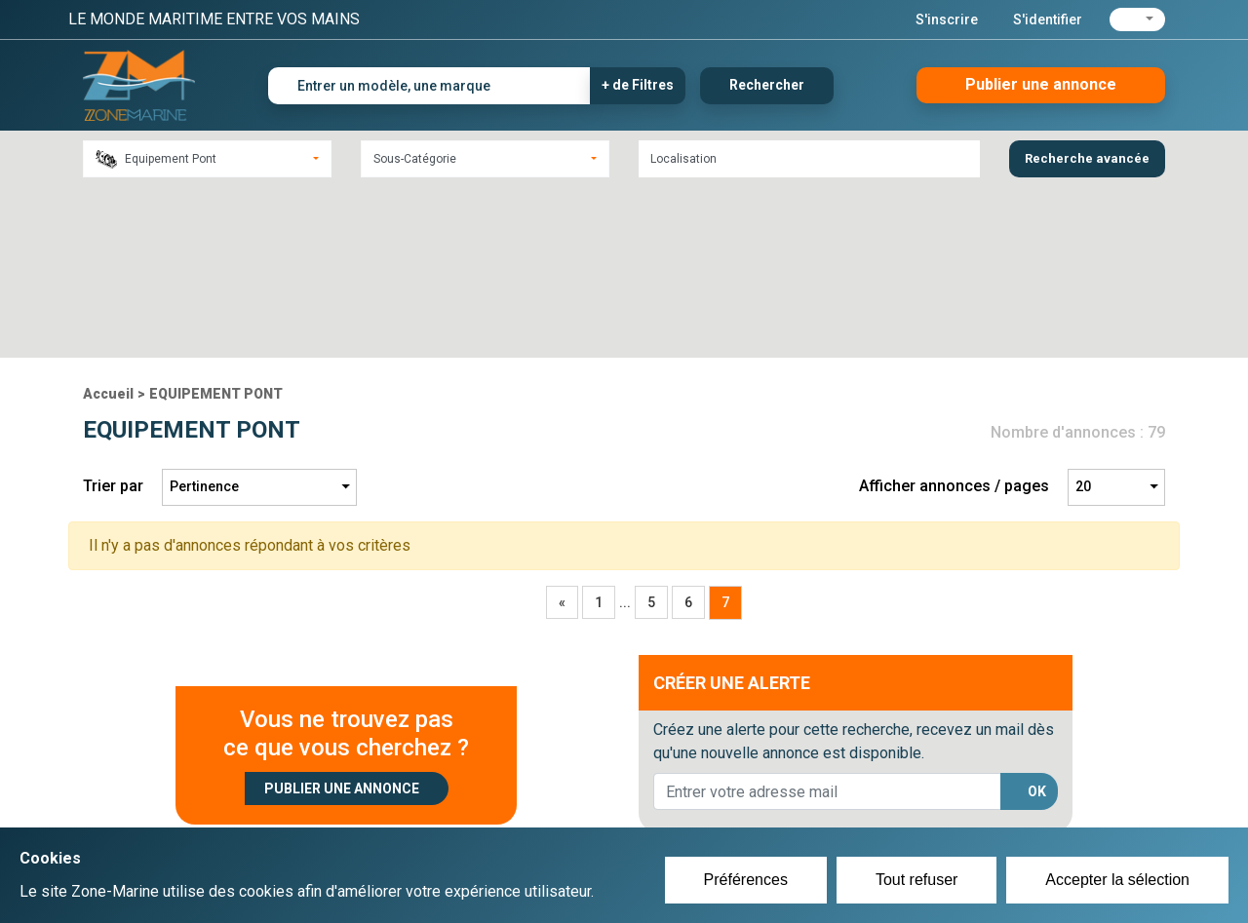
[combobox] (207, 158)
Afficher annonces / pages (954, 316)
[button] (1137, 19)
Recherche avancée (1087, 158)
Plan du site (885, 786)
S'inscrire (947, 19)
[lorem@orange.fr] (827, 621)
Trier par (113, 316)
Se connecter (520, 810)
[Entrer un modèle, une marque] (429, 85)
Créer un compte (532, 786)
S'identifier (1047, 19)
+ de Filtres (638, 85)
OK (1037, 621)
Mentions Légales (906, 810)
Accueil (108, 223)
